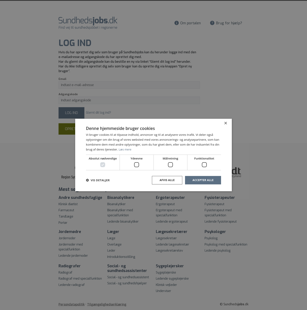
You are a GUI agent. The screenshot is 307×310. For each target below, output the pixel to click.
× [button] (225, 123)
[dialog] (153, 155)
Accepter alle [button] (203, 180)
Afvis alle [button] (166, 180)
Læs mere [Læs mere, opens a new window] (125, 149)
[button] (98, 180)
